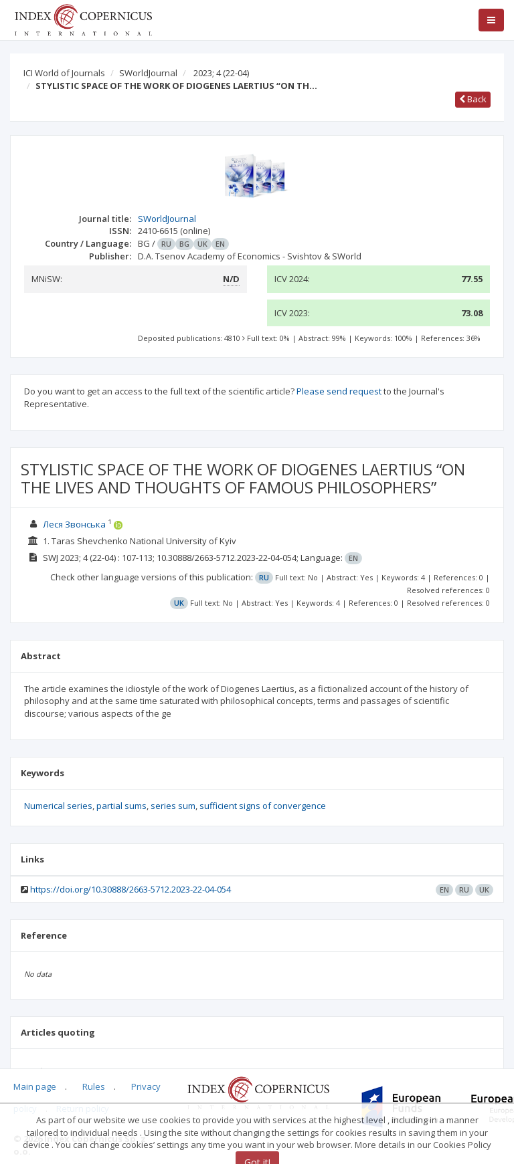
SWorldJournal (148, 73)
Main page (34, 1086)
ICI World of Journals (64, 73)
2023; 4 (221, 73)
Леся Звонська (74, 524)
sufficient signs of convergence (262, 806)
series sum (173, 806)
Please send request (338, 391)
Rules (93, 1086)
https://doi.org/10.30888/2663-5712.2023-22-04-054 (130, 889)
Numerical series (58, 806)
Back (473, 99)
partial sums (121, 806)
